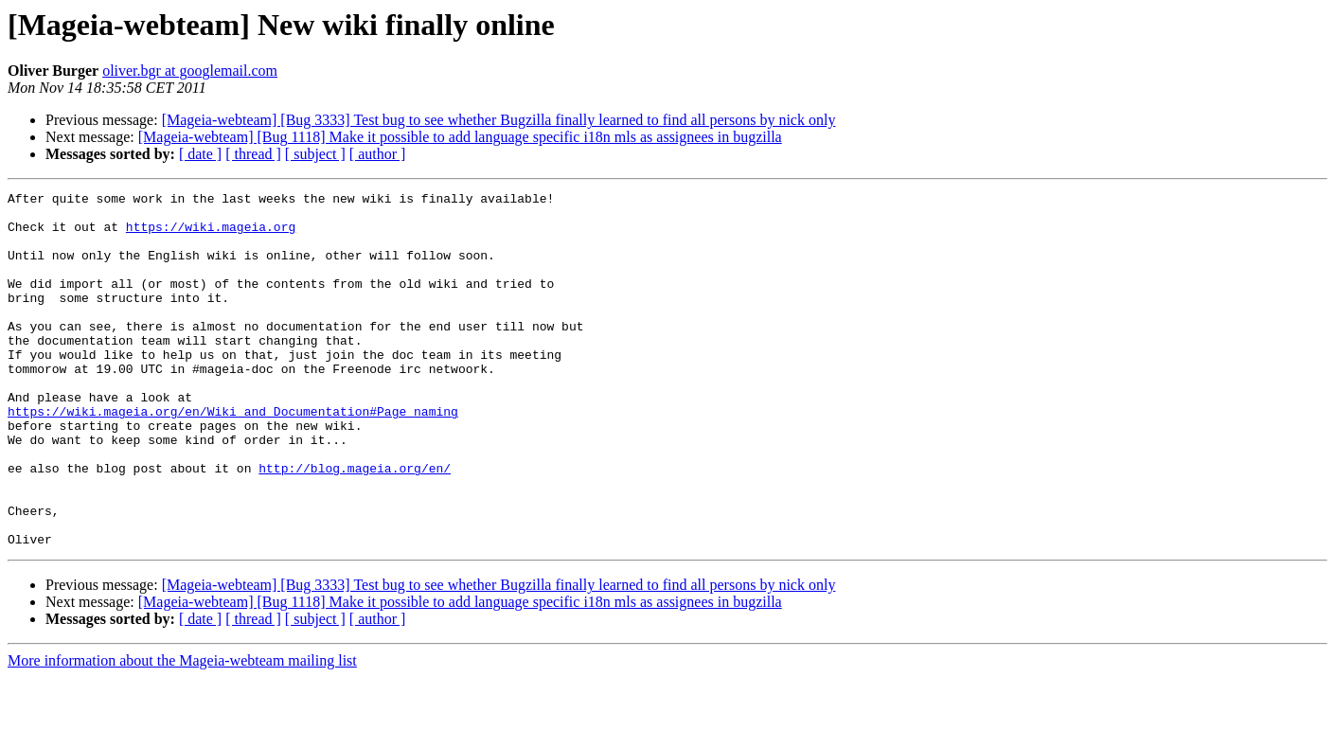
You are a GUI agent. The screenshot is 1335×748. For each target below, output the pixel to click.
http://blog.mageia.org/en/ (354, 524)
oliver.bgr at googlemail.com (189, 70)
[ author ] (377, 154)
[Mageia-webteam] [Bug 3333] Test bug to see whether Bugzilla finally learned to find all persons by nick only (499, 120)
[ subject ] (315, 154)
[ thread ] (253, 154)
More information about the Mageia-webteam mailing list (182, 731)
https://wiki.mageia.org (210, 234)
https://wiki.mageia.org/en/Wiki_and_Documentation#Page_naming (233, 456)
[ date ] (200, 154)
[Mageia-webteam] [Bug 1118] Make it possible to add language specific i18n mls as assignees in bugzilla (460, 137)
